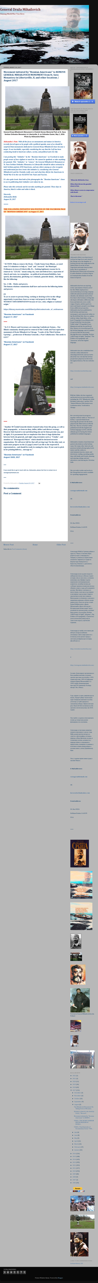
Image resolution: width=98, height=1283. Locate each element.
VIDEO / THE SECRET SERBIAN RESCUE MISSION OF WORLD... (84, 1122)
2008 (74, 1177)
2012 (74, 1165)
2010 (74, 1171)
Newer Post (9, 545)
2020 (74, 1081)
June (75, 1135)
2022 (74, 1075)
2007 (74, 1180)
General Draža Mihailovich (20, 9)
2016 (74, 1153)
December (77, 1093)
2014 (74, 1159)
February (77, 1147)
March (76, 1144)
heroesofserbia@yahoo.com (80, 507)
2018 (74, 1087)
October (77, 1098)
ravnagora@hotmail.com (78, 490)
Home (35, 545)
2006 (74, 1183)
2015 (74, 1156)
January (77, 1150)
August (76, 1104)
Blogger (60, 1278)
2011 (74, 1168)
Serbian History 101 (76, 1263)
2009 (74, 1174)
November (77, 1095)
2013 (74, 1162)
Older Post (61, 545)
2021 (74, 1078)
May (75, 1138)
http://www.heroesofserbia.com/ (81, 371)
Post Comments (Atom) (19, 549)
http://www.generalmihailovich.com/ (82, 387)
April (76, 1141)
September (78, 1101)
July (75, 1132)
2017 (74, 1090)
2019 (74, 1084)
